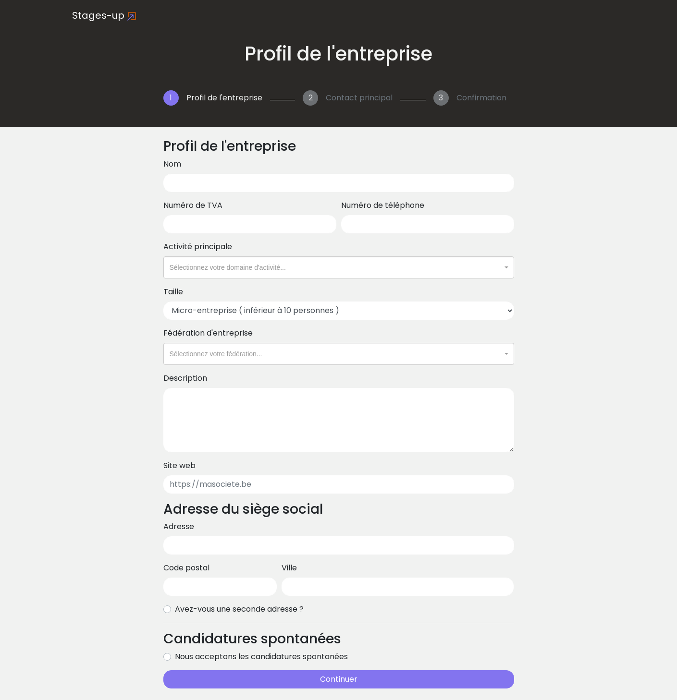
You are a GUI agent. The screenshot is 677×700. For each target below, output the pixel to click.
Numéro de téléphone (382, 205)
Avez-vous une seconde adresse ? (239, 609)
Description (185, 378)
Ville (289, 567)
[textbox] (336, 267)
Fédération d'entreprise (208, 332)
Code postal (186, 567)
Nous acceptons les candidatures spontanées (261, 656)
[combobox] (338, 267)
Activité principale (197, 246)
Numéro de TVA (192, 205)
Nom (172, 163)
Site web (179, 465)
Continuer (338, 679)
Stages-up (104, 15)
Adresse (178, 526)
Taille (173, 291)
